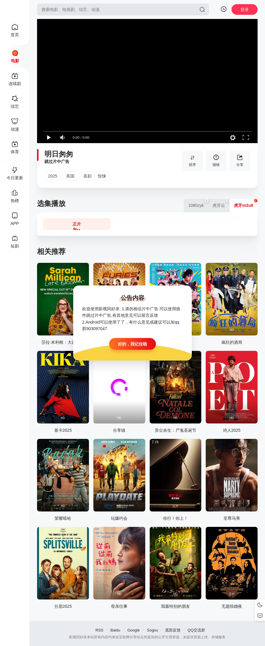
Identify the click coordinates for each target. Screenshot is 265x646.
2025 (52, 176)
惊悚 (102, 176)
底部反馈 (173, 630)
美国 (70, 176)
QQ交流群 (196, 630)
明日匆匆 (58, 154)
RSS (99, 630)
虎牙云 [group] (221, 203)
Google (133, 630)
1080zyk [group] (198, 203)
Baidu (115, 630)
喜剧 (87, 176)
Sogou (152, 630)
